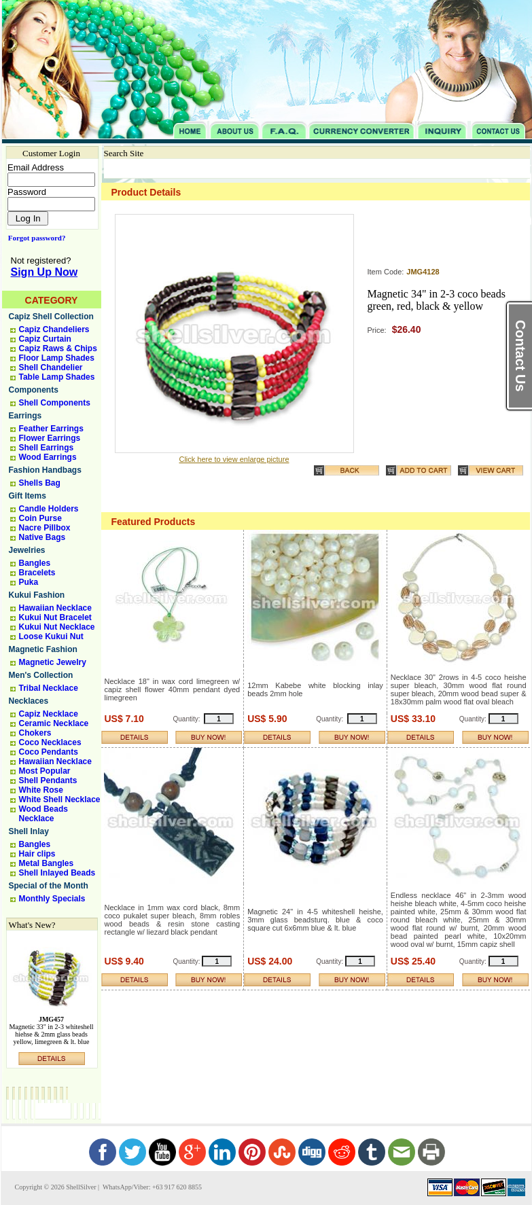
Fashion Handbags (45, 470)
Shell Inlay (29, 831)
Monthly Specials (52, 898)
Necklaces (29, 701)
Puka (29, 582)
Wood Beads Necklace (43, 813)
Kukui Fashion (37, 595)
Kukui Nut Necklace (57, 627)
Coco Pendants (48, 752)
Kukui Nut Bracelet (55, 617)
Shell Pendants (48, 780)
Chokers (35, 733)
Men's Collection (41, 675)
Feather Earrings (51, 428)
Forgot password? (34, 238)
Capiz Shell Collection (51, 316)
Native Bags (42, 537)
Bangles (35, 563)
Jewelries (27, 550)
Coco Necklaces (50, 742)
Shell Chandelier (51, 367)
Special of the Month (48, 886)
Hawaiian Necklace (55, 608)
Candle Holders (49, 509)
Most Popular (45, 771)
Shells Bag (39, 483)
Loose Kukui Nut (51, 636)
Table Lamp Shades (57, 377)
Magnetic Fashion (43, 649)
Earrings (25, 415)
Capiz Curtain (45, 339)
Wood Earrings (48, 457)
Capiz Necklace (48, 714)
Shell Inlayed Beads (57, 873)
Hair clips (37, 854)
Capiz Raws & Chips (58, 348)
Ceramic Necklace (54, 723)
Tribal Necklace (48, 688)
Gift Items (27, 496)
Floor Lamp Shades (56, 358)
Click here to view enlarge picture (234, 459)
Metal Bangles (46, 863)
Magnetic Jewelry (52, 662)
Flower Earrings (50, 438)
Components (33, 390)
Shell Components (54, 403)
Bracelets (37, 572)
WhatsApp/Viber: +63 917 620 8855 (151, 1187)
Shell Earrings (46, 447)
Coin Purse (40, 518)
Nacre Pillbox (45, 528)
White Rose (41, 790)
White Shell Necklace (60, 799)
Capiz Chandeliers (54, 329)
